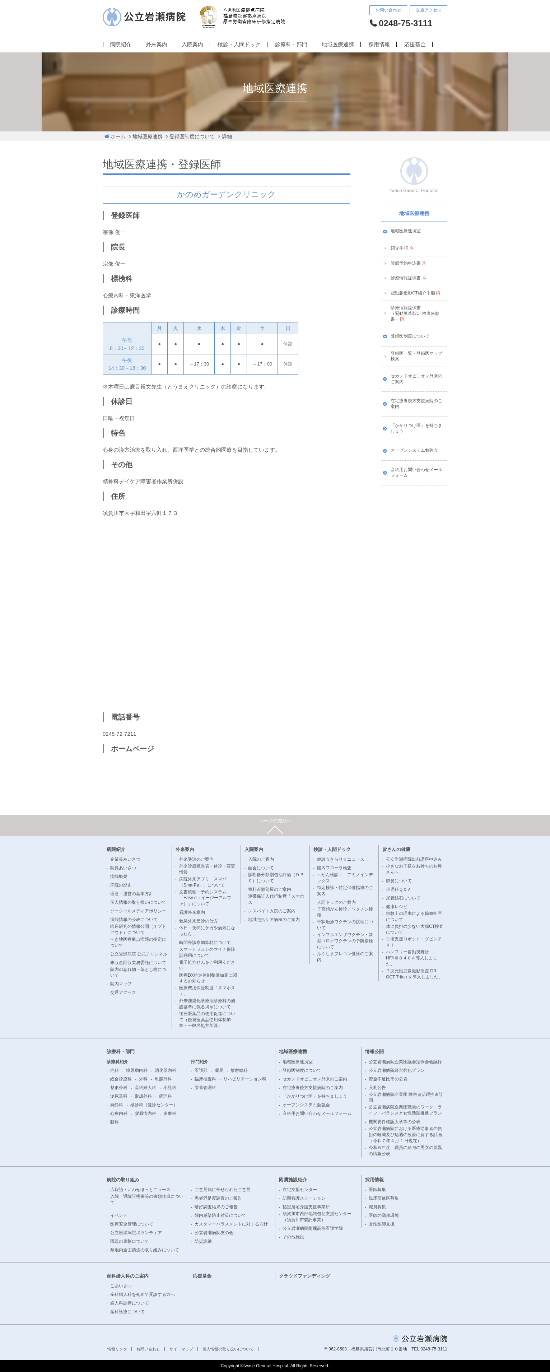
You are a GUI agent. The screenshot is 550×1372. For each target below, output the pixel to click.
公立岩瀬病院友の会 (214, 1232)
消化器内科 (165, 1070)
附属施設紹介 (293, 1179)
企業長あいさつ (125, 859)
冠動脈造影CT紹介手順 (413, 293)
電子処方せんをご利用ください (207, 965)
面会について (261, 867)
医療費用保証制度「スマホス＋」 (207, 990)
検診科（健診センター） (154, 1104)
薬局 (219, 1070)
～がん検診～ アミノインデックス (345, 877)
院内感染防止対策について (220, 1215)
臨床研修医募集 (384, 1198)
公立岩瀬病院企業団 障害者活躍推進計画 (406, 1097)
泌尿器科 (118, 1096)
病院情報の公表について (134, 919)
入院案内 (192, 44)
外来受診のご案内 (196, 859)
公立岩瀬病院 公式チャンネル (138, 954)
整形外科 (118, 1087)
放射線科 (239, 1070)
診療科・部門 (291, 44)
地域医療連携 (338, 44)
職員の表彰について (129, 1241)
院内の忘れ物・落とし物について (138, 972)
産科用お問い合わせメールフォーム (416, 472)
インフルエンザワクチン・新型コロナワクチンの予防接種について (345, 940)
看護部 (201, 1070)
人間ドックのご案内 (336, 902)
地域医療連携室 (406, 230)
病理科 (165, 1096)
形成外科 (143, 1096)
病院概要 (118, 876)
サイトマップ (181, 1349)
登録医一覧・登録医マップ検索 (416, 356)
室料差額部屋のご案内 (269, 889)
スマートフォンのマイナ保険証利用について (207, 952)
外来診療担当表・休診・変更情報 (207, 869)
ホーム (118, 136)
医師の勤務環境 (384, 1215)
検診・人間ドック (239, 44)
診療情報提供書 (406, 277)
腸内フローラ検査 (334, 867)
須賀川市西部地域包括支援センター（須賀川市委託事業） (317, 1216)
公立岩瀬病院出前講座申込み (414, 859)
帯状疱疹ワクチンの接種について (345, 924)
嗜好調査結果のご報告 (216, 1206)
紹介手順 (399, 248)
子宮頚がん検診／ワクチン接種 (345, 912)
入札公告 (377, 1087)
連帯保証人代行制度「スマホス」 (276, 899)
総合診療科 (121, 1079)
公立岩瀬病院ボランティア (136, 1232)
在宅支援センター (300, 1189)
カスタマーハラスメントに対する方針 (231, 1224)
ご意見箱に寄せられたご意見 (223, 1189)
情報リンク (117, 1349)
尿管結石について (403, 898)
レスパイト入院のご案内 (271, 910)
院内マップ (121, 983)
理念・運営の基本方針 (131, 893)
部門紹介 (199, 1061)
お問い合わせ (388, 10)
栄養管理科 (205, 1087)
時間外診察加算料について (205, 942)
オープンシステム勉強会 (414, 450)
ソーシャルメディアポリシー (138, 910)
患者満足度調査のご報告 (218, 1198)
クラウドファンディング (304, 1276)
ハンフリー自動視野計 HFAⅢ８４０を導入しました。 (411, 958)
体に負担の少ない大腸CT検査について (414, 929)
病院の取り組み (123, 1179)
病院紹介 (120, 44)
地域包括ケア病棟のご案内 (274, 919)
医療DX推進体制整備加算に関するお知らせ (208, 978)
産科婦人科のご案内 (128, 1276)
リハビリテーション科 (244, 1079)
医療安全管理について (131, 1224)
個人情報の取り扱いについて (138, 902)
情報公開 (374, 1051)
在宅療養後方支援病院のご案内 (416, 403)
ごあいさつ (121, 1285)
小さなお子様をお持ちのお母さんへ (414, 869)
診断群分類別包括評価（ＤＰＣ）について (276, 877)
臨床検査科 (205, 1079)
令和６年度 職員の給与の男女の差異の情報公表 (405, 1150)
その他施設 (293, 1237)
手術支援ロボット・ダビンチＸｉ (414, 942)
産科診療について (127, 1311)
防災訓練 (203, 1241)
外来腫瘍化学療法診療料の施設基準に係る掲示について (207, 1003)
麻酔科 (116, 1104)
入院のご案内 (261, 859)
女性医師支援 (382, 1224)
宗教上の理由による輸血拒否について (414, 916)
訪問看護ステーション (304, 1198)
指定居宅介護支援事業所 (306, 1206)
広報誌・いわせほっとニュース (140, 1189)
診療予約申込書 (406, 263)
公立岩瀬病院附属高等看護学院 (313, 1228)
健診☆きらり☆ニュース (340, 859)
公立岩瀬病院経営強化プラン (397, 1070)
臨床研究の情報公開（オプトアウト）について (138, 929)
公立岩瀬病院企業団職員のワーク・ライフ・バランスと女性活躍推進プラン (405, 1110)
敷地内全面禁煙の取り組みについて (144, 1249)
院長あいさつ (123, 867)
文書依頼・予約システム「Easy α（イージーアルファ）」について (205, 898)
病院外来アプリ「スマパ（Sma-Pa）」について (203, 882)
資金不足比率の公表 (388, 1079)
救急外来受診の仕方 (198, 921)
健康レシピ (396, 906)
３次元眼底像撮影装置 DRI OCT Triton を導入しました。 (414, 974)
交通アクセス (429, 10)
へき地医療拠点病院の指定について (138, 942)
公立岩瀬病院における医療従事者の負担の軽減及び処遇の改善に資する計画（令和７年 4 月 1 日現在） (405, 1134)
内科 (114, 1070)
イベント (118, 1215)
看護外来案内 (192, 912)
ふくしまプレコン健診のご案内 (345, 956)
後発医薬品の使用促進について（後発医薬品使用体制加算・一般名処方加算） (207, 1019)
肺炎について (399, 880)
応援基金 (415, 44)
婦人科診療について (129, 1303)
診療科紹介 (117, 1061)
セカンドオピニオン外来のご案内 (416, 378)
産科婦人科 (145, 1087)
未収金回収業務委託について (138, 962)
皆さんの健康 (396, 849)
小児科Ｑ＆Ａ (398, 889)
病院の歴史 (121, 885)
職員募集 (377, 1206)
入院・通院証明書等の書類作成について (146, 1199)
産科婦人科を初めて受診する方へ (142, 1294)
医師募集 (377, 1189)
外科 (143, 1079)
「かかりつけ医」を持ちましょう (416, 428)
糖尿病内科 (137, 1070)
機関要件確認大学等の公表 (394, 1121)
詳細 (227, 136)
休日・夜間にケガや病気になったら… (207, 930)
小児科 (169, 1087)
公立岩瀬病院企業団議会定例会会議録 (405, 1061)
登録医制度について (192, 136)
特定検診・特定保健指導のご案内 (345, 890)
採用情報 (379, 44)
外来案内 (156, 44)
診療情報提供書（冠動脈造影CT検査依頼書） (415, 313)
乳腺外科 (163, 1079)
